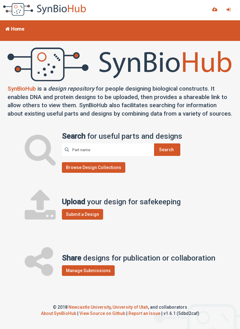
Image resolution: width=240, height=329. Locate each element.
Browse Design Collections (93, 167)
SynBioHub (22, 88)
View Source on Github (102, 313)
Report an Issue (144, 313)
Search (166, 149)
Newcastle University (89, 307)
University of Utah (130, 307)
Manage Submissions (88, 270)
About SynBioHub (58, 313)
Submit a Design (82, 214)
